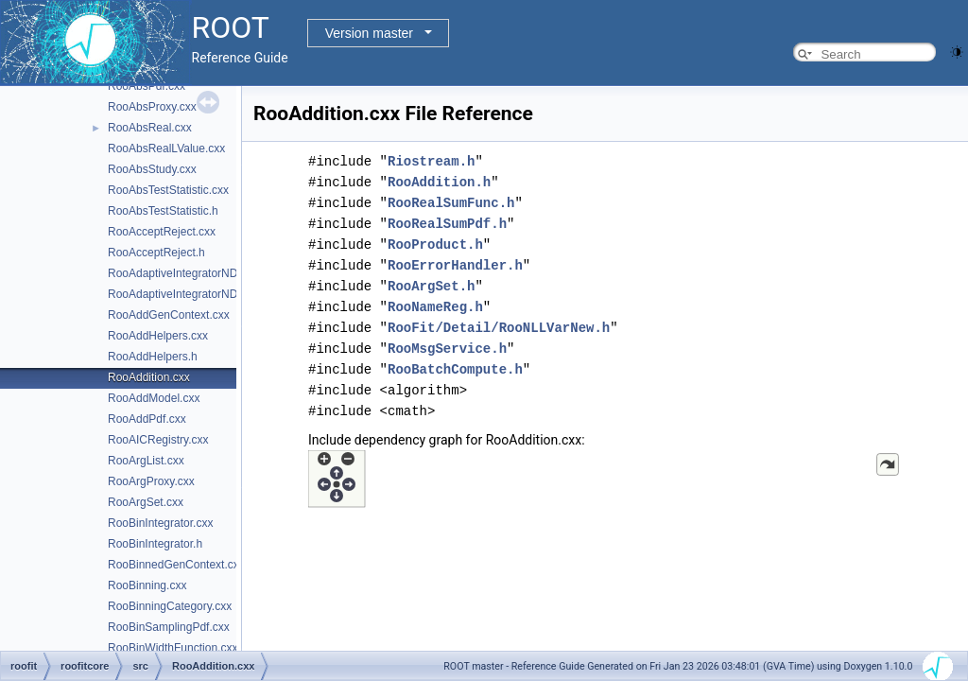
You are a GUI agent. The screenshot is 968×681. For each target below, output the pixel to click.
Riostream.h (431, 161)
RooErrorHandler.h (455, 265)
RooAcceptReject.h (156, 252)
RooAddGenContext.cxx (169, 315)
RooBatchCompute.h (455, 369)
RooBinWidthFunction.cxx (172, 648)
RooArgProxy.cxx (151, 481)
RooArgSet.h (431, 286)
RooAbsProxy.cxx (152, 107)
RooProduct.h (435, 244)
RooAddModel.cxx (153, 398)
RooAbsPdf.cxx (146, 86)
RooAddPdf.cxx (147, 419)
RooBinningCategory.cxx (170, 606)
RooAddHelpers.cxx (158, 335)
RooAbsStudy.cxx (152, 169)
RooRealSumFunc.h (451, 203)
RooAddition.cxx (149, 377)
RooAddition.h (439, 182)
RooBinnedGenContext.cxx (176, 564)
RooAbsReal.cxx (150, 127)
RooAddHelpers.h (153, 356)
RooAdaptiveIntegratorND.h (177, 294)
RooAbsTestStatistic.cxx (168, 190)
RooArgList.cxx (146, 460)
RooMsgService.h (447, 349)
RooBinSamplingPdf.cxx (169, 627)
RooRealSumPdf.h (447, 224)
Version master (369, 33)
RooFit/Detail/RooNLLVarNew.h (499, 328)
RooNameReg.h (435, 307)
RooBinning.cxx (147, 585)
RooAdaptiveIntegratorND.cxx (183, 273)
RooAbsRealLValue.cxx (166, 148)
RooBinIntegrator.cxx (160, 523)
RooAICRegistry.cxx (158, 439)
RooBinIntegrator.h (155, 543)
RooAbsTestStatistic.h (163, 211)
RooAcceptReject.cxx (162, 231)
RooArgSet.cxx (145, 502)
